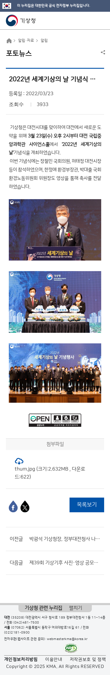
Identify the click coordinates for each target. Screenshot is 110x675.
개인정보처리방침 (21, 659)
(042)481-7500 (26, 622)
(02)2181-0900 (17, 632)
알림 (44, 40)
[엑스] (25, 506)
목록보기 (87, 505)
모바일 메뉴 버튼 (100, 20)
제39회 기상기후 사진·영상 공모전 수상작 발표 (65, 562)
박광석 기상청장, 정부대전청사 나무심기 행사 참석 (65, 539)
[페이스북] (13, 506)
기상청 (21, 20)
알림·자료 (26, 40)
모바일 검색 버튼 (91, 20)
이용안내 (53, 659)
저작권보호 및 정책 (88, 659)
